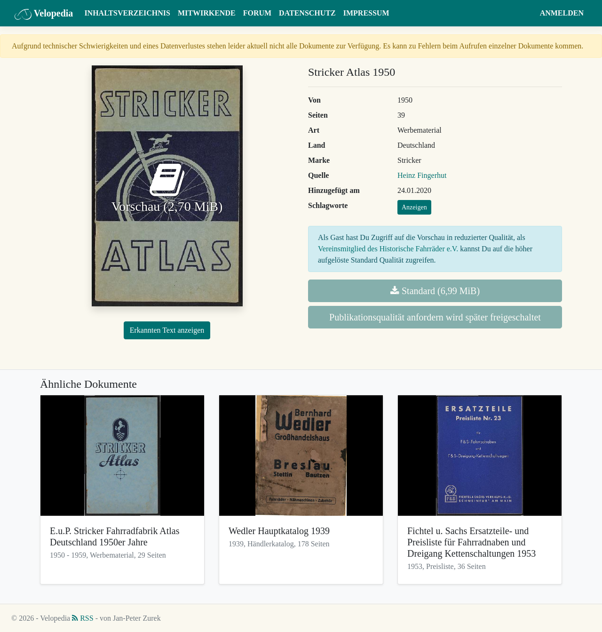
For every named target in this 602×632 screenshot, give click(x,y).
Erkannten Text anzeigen (167, 330)
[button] (527, 13)
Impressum (366, 13)
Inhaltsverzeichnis (127, 13)
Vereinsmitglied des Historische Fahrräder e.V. (388, 249)
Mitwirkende (207, 13)
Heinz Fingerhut (421, 175)
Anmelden (562, 13)
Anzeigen (414, 207)
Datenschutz (307, 13)
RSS (82, 618)
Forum (257, 13)
